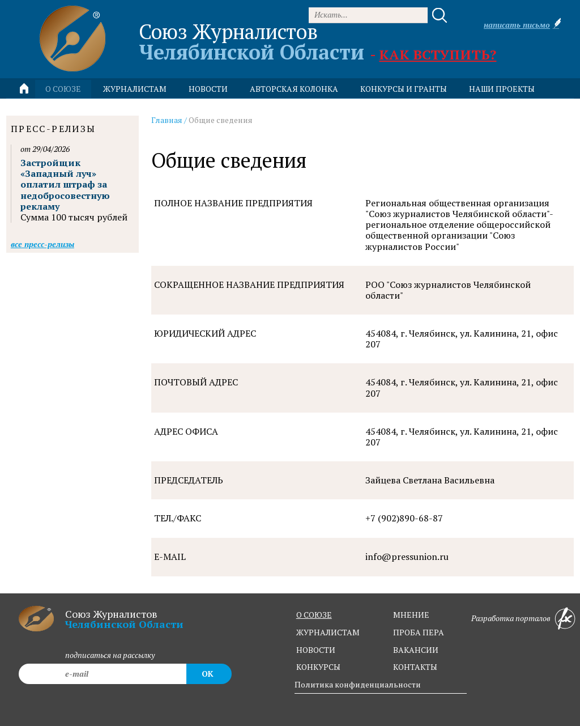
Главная (166, 119)
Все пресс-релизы (42, 244)
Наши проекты (502, 88)
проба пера (418, 632)
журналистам (328, 632)
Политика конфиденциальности (358, 684)
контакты (415, 666)
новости (208, 88)
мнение (411, 614)
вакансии (415, 649)
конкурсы (318, 666)
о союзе (314, 614)
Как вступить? (437, 54)
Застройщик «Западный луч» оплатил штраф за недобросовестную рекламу (65, 184)
